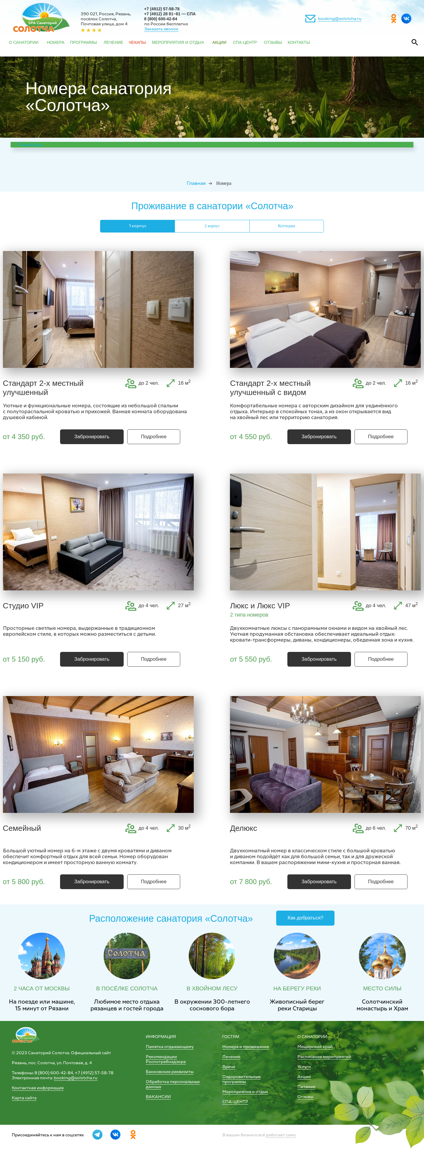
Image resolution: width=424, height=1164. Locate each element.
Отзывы (305, 1096)
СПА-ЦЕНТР (235, 1101)
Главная (196, 183)
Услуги (304, 1066)
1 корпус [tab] (137, 225)
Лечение (231, 1056)
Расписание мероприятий (324, 1056)
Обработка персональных (173, 1081)
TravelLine (30, 144)
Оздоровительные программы (241, 1079)
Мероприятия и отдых (245, 1091)
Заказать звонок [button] (161, 28)
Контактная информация (38, 1087)
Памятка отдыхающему (170, 1046)
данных (153, 1086)
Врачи (228, 1066)
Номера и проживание (245, 1046)
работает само (281, 1135)
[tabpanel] (212, 348)
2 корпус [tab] (212, 226)
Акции (304, 1076)
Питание (306, 1086)
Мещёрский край (315, 1046)
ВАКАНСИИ (158, 1096)
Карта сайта (24, 1097)
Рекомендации (161, 1056)
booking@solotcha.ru (340, 18)
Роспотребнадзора (166, 1061)
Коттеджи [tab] (286, 226)
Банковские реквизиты (169, 1071)
